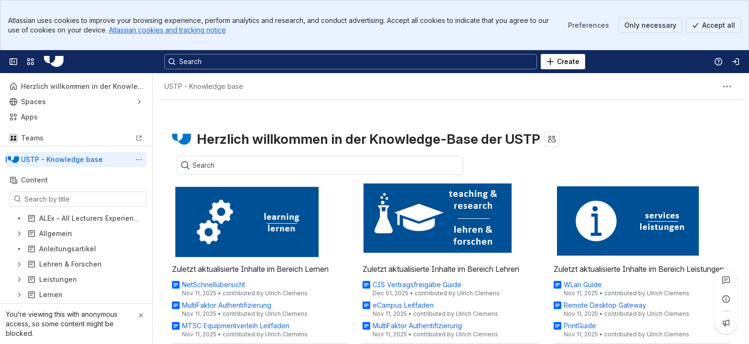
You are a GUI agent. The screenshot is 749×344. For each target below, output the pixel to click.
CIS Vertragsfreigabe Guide (417, 284)
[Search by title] (83, 199)
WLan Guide (583, 284)
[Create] (563, 61)
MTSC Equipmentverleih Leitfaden (235, 326)
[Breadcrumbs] (203, 86)
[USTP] (53, 61)
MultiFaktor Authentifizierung (226, 305)
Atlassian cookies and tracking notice (167, 30)
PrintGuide (580, 326)
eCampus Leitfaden (403, 305)
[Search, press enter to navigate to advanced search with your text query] (350, 61)
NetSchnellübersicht (213, 284)
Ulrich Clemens (286, 293)
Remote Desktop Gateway (605, 305)
